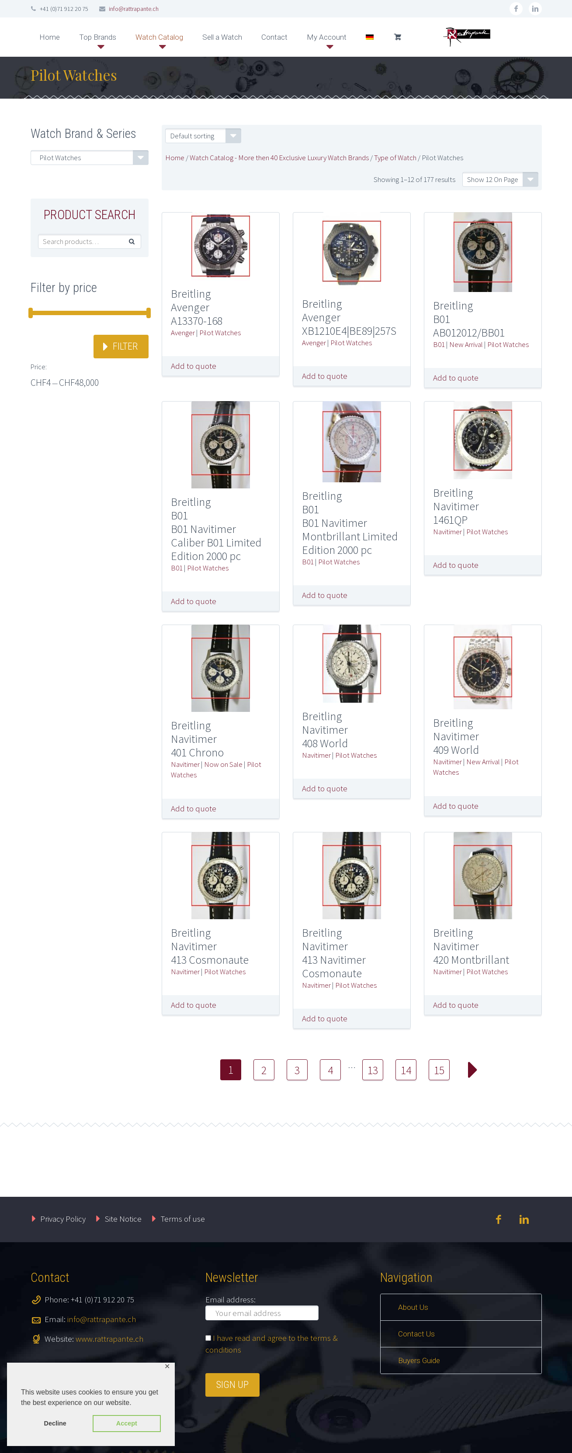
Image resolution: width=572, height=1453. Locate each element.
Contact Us (416, 1333)
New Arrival (466, 344)
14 (406, 1070)
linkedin (535, 8)
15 (439, 1070)
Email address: (230, 1299)
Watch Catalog (159, 37)
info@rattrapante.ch (134, 9)
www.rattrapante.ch (109, 1338)
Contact (274, 37)
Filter (125, 346)
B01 (439, 344)
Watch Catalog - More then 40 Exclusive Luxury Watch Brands (279, 157)
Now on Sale (223, 764)
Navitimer (447, 531)
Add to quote (193, 366)
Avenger (183, 332)
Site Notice (123, 1218)
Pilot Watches (220, 332)
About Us (413, 1307)
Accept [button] (126, 1423)
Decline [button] (55, 1423)
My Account (327, 37)
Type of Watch (395, 157)
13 (372, 1070)
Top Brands (97, 37)
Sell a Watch (222, 37)
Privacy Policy (63, 1218)
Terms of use (183, 1218)
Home (49, 37)
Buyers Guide (419, 1360)
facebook (516, 8)
